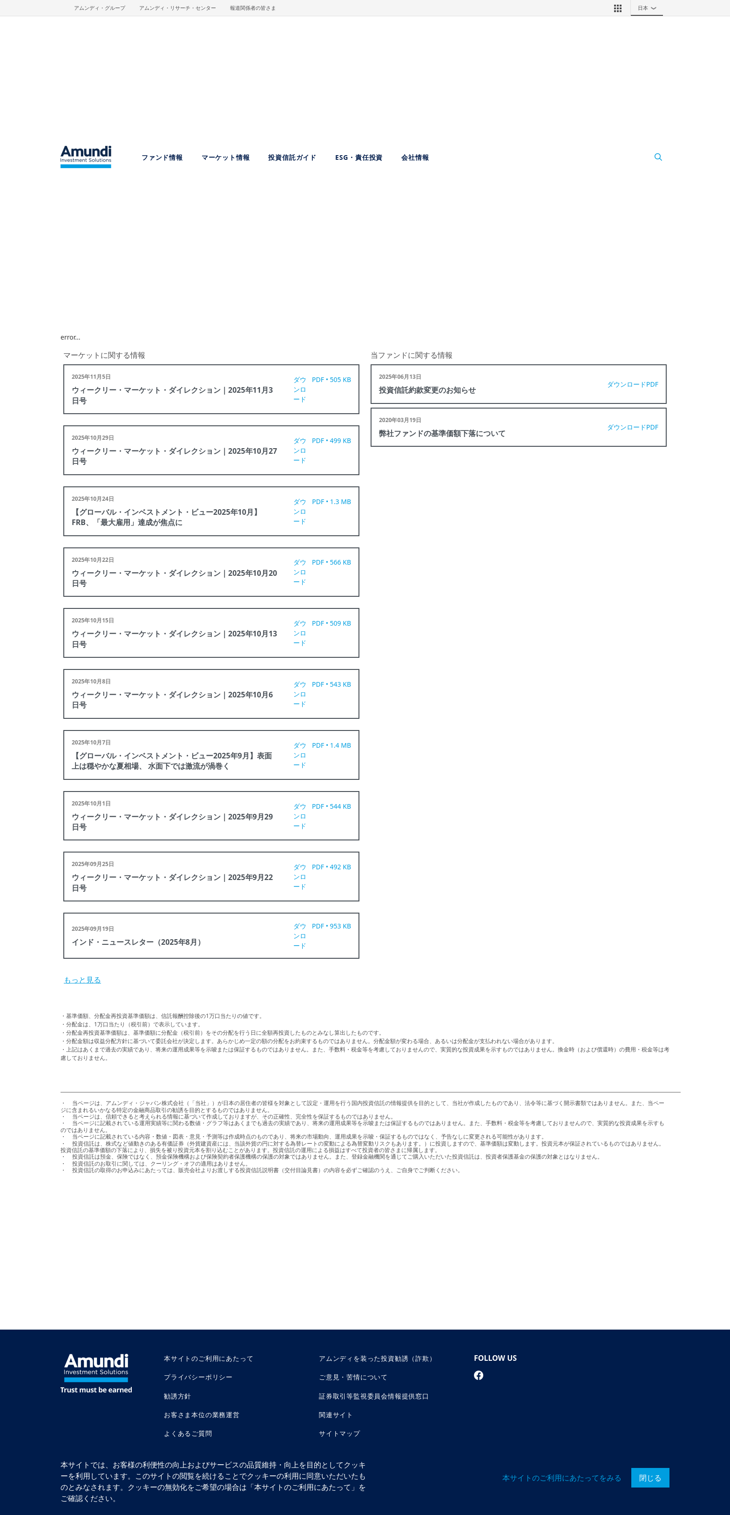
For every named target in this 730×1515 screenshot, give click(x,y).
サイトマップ (339, 1433)
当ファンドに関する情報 (412, 355)
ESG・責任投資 (359, 157)
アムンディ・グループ (99, 8)
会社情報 (415, 157)
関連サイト (336, 1414)
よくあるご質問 (188, 1433)
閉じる (650, 1478)
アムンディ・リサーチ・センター (177, 8)
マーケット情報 (226, 157)
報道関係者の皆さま (253, 8)
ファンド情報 (162, 157)
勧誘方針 (177, 1396)
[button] (617, 8)
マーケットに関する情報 (104, 355)
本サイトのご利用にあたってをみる (562, 1478)
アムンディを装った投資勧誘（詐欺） (377, 1358)
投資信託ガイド (292, 157)
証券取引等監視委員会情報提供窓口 (374, 1396)
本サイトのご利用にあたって (208, 1358)
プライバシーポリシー (198, 1376)
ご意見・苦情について (353, 1376)
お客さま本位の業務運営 (202, 1414)
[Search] (653, 157)
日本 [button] (649, 8)
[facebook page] (479, 1375)
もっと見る (82, 980)
